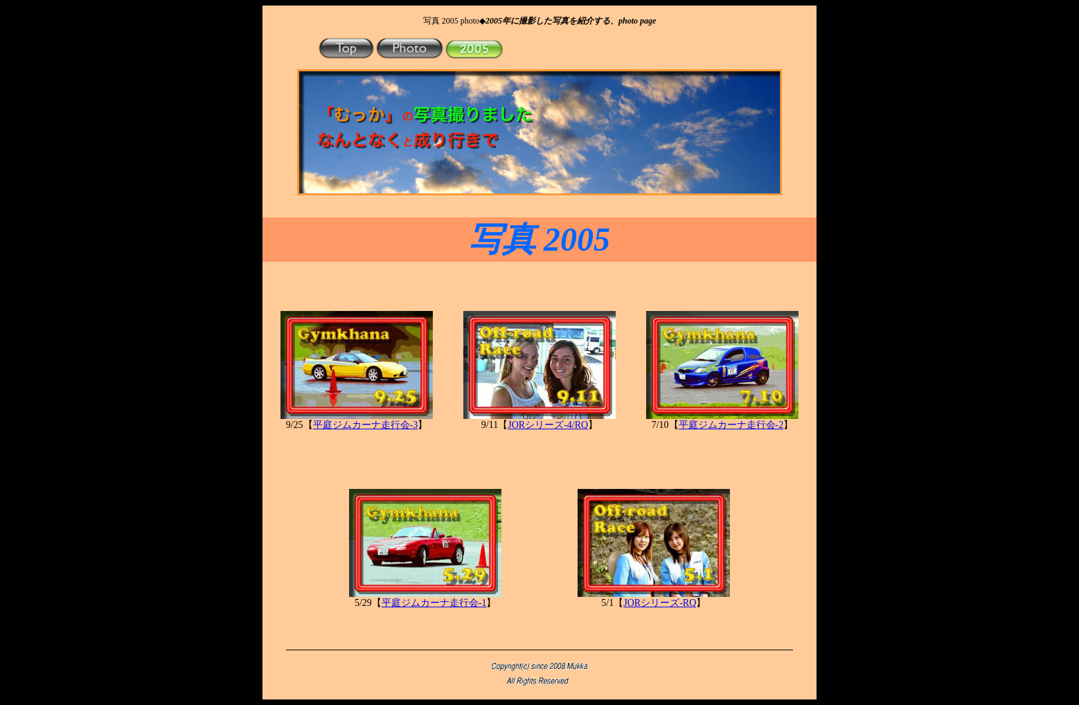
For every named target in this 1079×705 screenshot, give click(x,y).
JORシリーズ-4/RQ (548, 425)
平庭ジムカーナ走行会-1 (434, 603)
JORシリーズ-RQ (659, 603)
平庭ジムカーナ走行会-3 (365, 425)
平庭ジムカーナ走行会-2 (731, 425)
